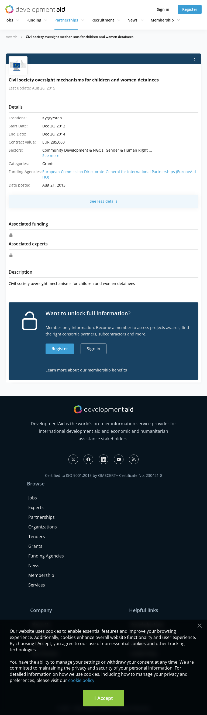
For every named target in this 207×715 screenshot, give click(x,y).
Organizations (42, 527)
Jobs (9, 20)
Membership (162, 20)
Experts (36, 507)
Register (189, 9)
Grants (35, 546)
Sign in (163, 9)
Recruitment (102, 20)
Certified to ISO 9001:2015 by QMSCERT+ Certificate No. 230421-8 (103, 475)
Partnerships (66, 20)
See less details (104, 201)
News (132, 20)
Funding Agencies (46, 556)
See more (50, 155)
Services (36, 585)
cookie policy (81, 680)
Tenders (36, 536)
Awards (11, 36)
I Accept (103, 698)
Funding (33, 20)
